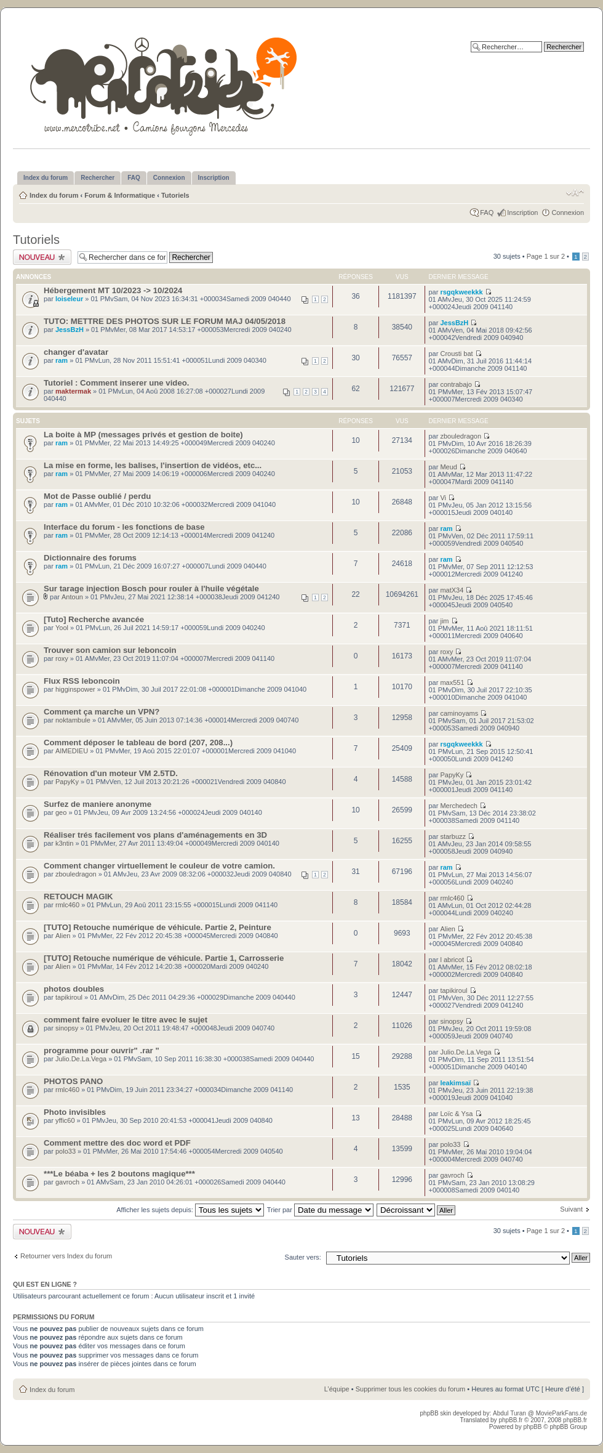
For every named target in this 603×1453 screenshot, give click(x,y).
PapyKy (67, 781)
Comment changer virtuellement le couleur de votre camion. (159, 865)
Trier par (320, 1209)
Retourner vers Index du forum (66, 1256)
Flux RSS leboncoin (82, 681)
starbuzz (453, 836)
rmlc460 (67, 905)
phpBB (532, 1426)
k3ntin (64, 843)
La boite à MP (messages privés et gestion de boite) (143, 434)
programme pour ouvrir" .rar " (101, 1050)
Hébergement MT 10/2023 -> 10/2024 (113, 290)
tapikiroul (68, 997)
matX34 (451, 590)
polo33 (65, 1151)
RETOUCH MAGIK (78, 896)
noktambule (72, 720)
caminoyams (459, 713)
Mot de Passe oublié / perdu (97, 496)
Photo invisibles (75, 1112)
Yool (61, 627)
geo (60, 812)
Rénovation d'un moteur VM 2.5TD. (111, 773)
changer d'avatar (76, 352)
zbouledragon (460, 436)
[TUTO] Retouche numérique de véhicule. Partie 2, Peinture (157, 927)
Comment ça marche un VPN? (101, 711)
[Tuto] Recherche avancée (94, 619)
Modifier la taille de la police (575, 192)
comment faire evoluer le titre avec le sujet (125, 1019)
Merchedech (458, 805)
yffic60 (65, 1120)
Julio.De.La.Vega (80, 1058)
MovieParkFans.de (561, 1413)
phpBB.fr (510, 1420)
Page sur (546, 256)
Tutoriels (175, 195)
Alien (62, 935)
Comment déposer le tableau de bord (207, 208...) (138, 742)
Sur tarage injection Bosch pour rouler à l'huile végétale (151, 588)
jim (444, 621)
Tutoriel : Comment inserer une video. (116, 382)
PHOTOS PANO (73, 1081)
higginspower (75, 689)
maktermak (73, 391)
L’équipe (336, 1389)
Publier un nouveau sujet (42, 257)
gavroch (67, 1182)
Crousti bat (456, 353)
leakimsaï (455, 1083)
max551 (452, 682)
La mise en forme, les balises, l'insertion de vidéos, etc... (153, 465)
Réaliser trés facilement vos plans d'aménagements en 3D (155, 835)
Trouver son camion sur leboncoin (110, 650)
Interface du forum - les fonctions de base (124, 527)
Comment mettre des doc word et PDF (117, 1142)
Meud (448, 467)
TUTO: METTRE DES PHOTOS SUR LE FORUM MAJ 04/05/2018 (165, 321)
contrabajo (455, 384)
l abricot (452, 959)
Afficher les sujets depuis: (190, 1209)
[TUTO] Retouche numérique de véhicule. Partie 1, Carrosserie (164, 958)
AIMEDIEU (71, 751)
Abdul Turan (510, 1413)
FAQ (486, 212)
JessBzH (69, 329)
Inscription (522, 212)
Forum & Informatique (119, 195)
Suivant (571, 1209)
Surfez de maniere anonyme (97, 804)
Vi (443, 497)
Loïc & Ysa (456, 1113)
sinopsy (66, 1028)
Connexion (567, 212)
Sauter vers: (303, 1257)
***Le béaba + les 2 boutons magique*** (119, 1173)
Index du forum (54, 195)
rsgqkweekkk (461, 292)
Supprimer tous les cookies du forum (411, 1389)
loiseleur (69, 298)
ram (61, 360)
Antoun (72, 597)
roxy (61, 658)
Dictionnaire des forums (90, 557)
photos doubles (74, 989)
